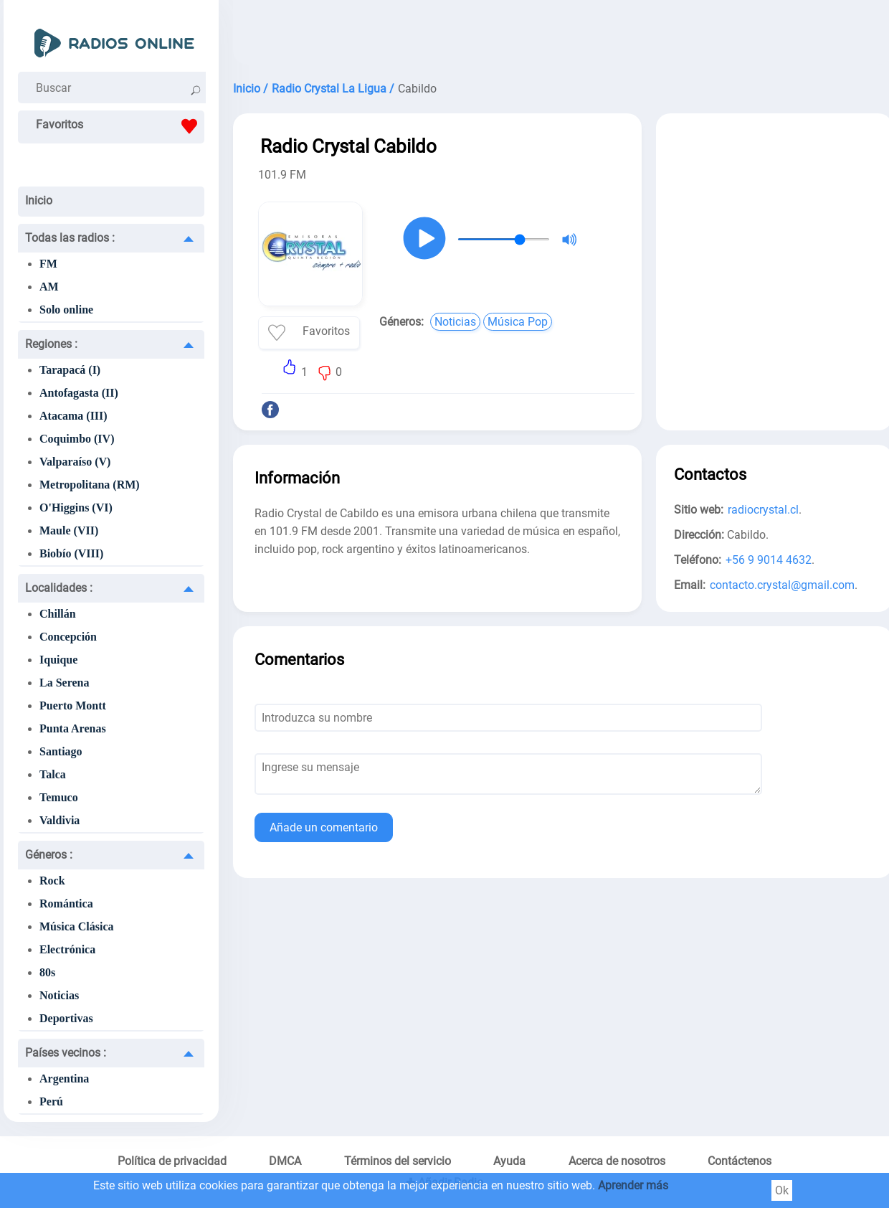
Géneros (48, 855)
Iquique (58, 659)
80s (47, 972)
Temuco (58, 797)
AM (49, 286)
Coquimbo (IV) (76, 439)
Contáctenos (739, 1161)
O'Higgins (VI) (76, 507)
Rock (52, 880)
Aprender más (633, 1185)
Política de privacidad (172, 1161)
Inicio (38, 200)
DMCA (285, 1161)
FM (48, 264)
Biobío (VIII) (71, 553)
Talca (52, 774)
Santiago (60, 751)
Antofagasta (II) (78, 393)
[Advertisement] (774, 221)
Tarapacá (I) (69, 370)
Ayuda (509, 1161)
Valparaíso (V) (74, 462)
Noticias (59, 995)
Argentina (64, 1078)
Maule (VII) (68, 530)
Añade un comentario (324, 827)
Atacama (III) (73, 416)
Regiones (51, 344)
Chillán (57, 614)
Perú (51, 1101)
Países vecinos (65, 1053)
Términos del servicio (397, 1161)
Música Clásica (76, 926)
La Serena (64, 682)
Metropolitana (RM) (89, 484)
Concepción (68, 637)
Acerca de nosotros (617, 1161)
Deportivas (66, 1018)
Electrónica (67, 949)
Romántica (66, 903)
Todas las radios (70, 238)
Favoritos (120, 126)
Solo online (66, 309)
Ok (782, 1190)
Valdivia (59, 820)
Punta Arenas (72, 728)
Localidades (58, 588)
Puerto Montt (72, 705)
